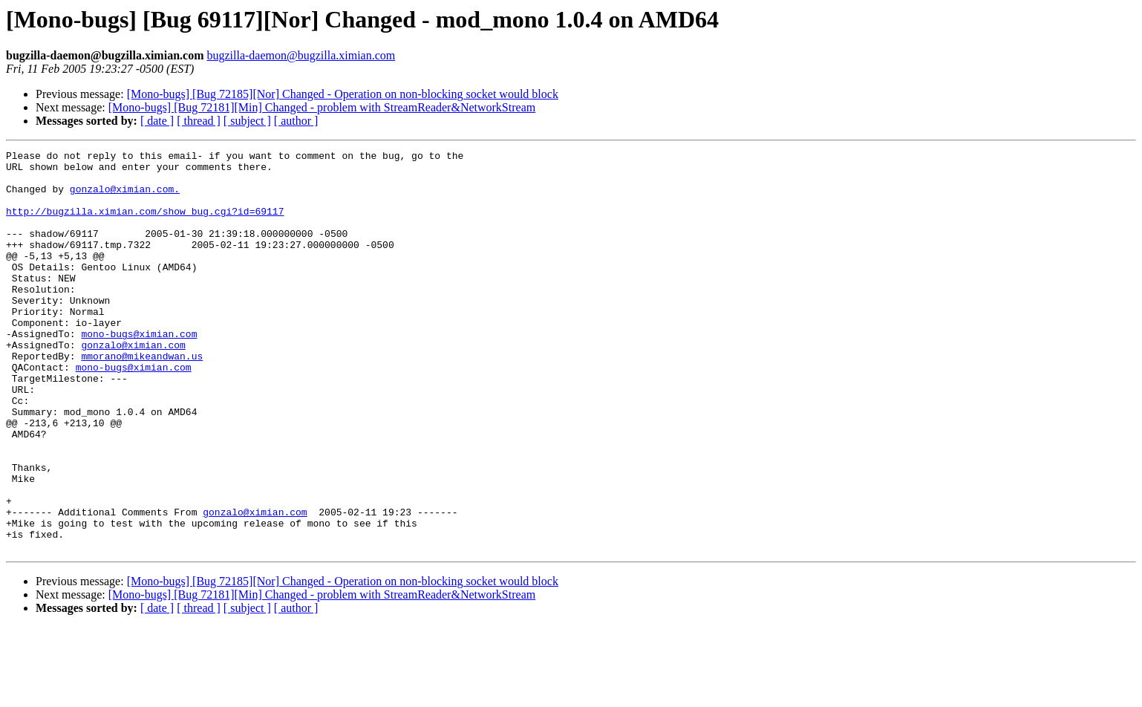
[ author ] (296, 120)
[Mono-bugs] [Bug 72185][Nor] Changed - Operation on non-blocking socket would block (342, 94)
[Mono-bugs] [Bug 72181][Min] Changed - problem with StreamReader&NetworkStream (321, 107)
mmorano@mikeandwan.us (142, 398)
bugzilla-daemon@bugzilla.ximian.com (300, 55)
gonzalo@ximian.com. (125, 197)
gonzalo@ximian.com (133, 384)
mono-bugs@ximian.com (139, 371)
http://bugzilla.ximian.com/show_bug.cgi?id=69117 (145, 224)
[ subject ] (247, 120)
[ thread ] (199, 120)
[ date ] (157, 120)
